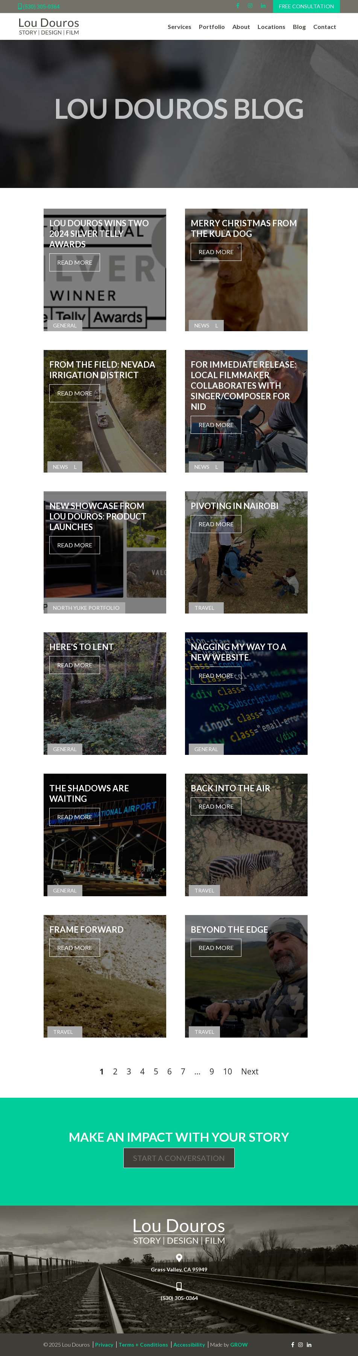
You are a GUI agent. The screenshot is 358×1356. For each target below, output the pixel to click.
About (241, 26)
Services (179, 26)
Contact (324, 26)
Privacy (104, 1344)
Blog (299, 26)
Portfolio (212, 26)
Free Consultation (306, 6)
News (201, 325)
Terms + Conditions (143, 1344)
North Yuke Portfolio (86, 608)
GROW (239, 1344)
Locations (271, 26)
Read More (74, 262)
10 (227, 1071)
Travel (204, 608)
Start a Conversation (179, 1157)
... (197, 1071)
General (65, 325)
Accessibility (189, 1344)
